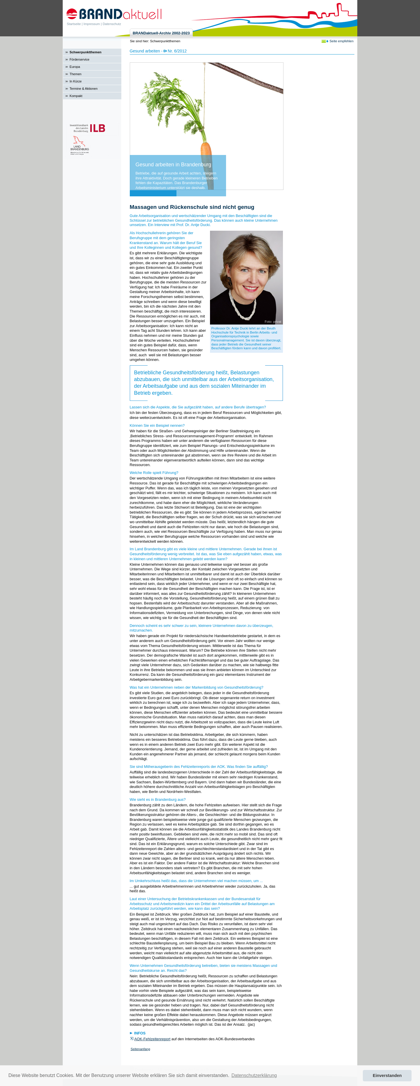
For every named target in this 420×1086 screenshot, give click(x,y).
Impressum (91, 24)
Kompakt (76, 96)
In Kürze (76, 81)
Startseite (74, 24)
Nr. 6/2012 (177, 51)
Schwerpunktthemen (86, 52)
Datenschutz (112, 24)
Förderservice (80, 59)
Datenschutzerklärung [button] (254, 1075)
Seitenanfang (140, 1049)
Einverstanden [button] (387, 1075)
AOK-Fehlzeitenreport (152, 1039)
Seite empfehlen (342, 41)
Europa (75, 66)
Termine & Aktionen (84, 88)
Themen (76, 74)
